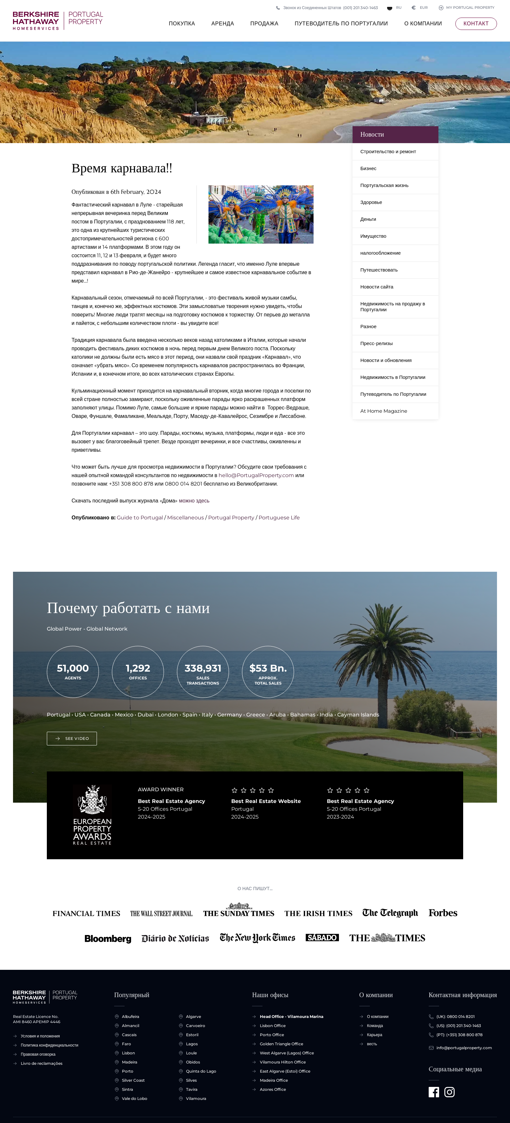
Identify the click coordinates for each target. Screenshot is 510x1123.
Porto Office (272, 1034)
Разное (368, 326)
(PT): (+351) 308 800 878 (459, 1034)
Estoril (192, 1034)
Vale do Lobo (134, 1098)
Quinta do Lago (201, 1071)
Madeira (129, 1062)
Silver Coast (133, 1080)
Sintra (127, 1089)
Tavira (191, 1089)
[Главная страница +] (58, 21)
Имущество (373, 236)
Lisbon (128, 1053)
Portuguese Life (279, 518)
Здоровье (371, 202)
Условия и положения (40, 1036)
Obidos (193, 1062)
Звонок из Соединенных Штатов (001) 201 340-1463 (326, 7)
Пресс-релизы (376, 343)
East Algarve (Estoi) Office (285, 1071)
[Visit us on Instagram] (449, 1092)
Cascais (129, 1034)
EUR (417, 8)
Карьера (374, 1034)
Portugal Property (231, 518)
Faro (126, 1044)
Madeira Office (274, 1080)
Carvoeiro (195, 1025)
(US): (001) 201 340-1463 (458, 1025)
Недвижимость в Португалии (392, 377)
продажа (264, 25)
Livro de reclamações (41, 1063)
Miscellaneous (185, 518)
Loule (191, 1053)
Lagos (192, 1044)
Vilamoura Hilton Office (283, 1062)
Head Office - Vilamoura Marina (291, 1016)
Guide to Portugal (140, 518)
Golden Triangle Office (281, 1043)
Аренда (222, 25)
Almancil (130, 1025)
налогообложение (380, 253)
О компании (423, 25)
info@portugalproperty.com (464, 1047)
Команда (375, 1025)
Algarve (193, 1016)
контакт (476, 23)
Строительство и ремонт (388, 151)
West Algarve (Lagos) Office (287, 1052)
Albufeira (130, 1016)
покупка (182, 25)
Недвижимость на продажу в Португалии (392, 307)
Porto (127, 1071)
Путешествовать (379, 270)
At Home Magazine (383, 411)
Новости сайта (376, 287)
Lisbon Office (273, 1025)
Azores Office (273, 1089)
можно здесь (194, 501)
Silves (191, 1080)
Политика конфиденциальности (49, 1045)
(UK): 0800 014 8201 (455, 1016)
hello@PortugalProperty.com (256, 475)
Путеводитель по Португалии (341, 25)
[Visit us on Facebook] (434, 1092)
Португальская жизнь (384, 185)
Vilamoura (196, 1098)
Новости (372, 134)
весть (372, 1043)
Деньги (368, 219)
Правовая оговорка (38, 1054)
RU (392, 8)
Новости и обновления (386, 360)
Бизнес (368, 168)
